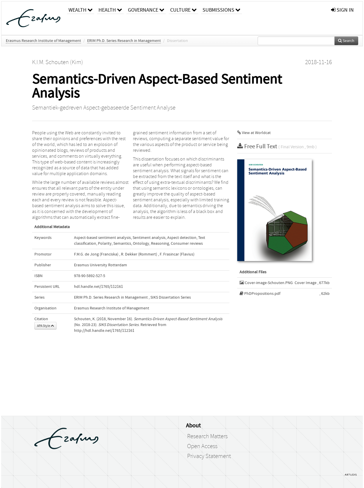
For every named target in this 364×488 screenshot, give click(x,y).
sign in (342, 10)
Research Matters (207, 436)
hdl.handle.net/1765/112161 (98, 286)
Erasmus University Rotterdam (100, 265)
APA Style (45, 326)
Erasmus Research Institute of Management (43, 40)
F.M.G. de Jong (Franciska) (96, 254)
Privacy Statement (209, 456)
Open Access (202, 446)
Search (346, 40)
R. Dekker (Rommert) (139, 254)
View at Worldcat (254, 133)
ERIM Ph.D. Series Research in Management (124, 40)
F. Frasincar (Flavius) (177, 254)
